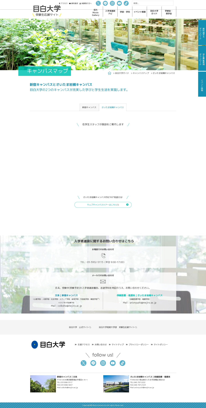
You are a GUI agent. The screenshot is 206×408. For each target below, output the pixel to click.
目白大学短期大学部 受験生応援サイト (118, 327)
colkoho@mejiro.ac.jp (70, 305)
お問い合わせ (101, 344)
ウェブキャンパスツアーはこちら (103, 204)
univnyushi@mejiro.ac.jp (143, 302)
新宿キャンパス (89, 107)
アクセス (64, 3)
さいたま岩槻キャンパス (113, 107)
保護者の (86, 3)
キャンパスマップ (141, 73)
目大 (95, 12)
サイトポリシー (161, 344)
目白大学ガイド (122, 73)
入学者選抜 (110, 12)
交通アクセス (84, 344)
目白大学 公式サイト (80, 327)
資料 (74, 3)
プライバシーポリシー (139, 344)
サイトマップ (118, 344)
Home (109, 73)
